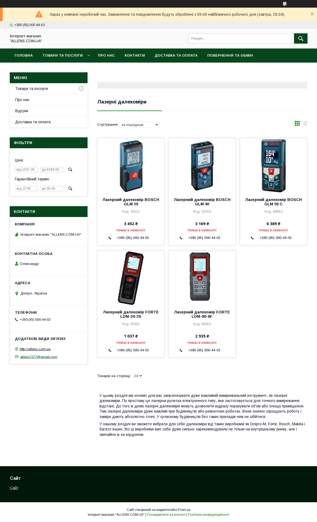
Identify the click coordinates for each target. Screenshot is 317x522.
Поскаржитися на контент (166, 515)
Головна (24, 55)
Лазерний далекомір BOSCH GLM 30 (130, 201)
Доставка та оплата (176, 55)
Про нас (106, 55)
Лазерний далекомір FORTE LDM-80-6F (202, 314)
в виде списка (304, 124)
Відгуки (21, 111)
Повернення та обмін (230, 55)
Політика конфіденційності (208, 515)
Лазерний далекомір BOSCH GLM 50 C (273, 201)
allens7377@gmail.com (38, 357)
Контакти (135, 55)
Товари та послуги (62, 55)
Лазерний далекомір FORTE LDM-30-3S (131, 314)
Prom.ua (184, 510)
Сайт (14, 488)
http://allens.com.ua (35, 349)
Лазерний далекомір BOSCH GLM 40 (202, 201)
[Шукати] (301, 38)
